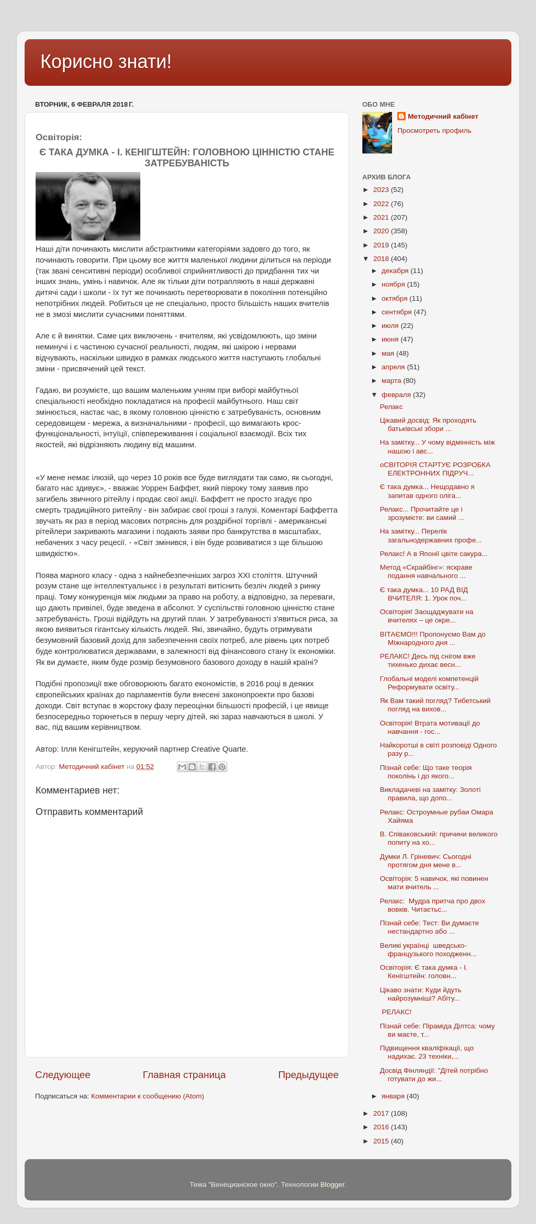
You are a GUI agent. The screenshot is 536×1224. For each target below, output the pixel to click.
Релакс (391, 407)
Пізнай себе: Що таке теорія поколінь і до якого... (426, 772)
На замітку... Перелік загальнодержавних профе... (431, 535)
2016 (382, 1127)
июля (391, 326)
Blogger (332, 1184)
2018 (382, 259)
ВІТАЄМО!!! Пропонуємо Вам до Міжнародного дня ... (433, 638)
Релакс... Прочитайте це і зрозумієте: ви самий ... (422, 513)
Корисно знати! (106, 61)
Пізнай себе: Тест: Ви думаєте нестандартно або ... (429, 927)
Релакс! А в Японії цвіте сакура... (434, 554)
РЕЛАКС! (396, 1012)
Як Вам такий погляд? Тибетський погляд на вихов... (435, 705)
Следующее (63, 1074)
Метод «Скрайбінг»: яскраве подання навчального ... (426, 571)
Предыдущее (308, 1074)
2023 (382, 190)
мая (389, 353)
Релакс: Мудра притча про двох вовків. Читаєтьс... (432, 905)
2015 (382, 1141)
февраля (397, 395)
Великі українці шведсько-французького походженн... (428, 950)
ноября (394, 284)
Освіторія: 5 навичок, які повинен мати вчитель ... (434, 883)
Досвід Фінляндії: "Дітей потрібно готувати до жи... (434, 1075)
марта (392, 380)
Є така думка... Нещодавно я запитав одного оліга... (427, 491)
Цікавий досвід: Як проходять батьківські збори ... (428, 424)
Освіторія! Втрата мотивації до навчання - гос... (430, 727)
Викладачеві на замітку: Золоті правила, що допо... (430, 794)
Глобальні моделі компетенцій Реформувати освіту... (429, 683)
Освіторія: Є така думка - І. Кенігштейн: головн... (424, 972)
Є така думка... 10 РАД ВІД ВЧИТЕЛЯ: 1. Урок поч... (424, 594)
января (394, 1096)
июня (391, 339)
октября (395, 298)
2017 (382, 1113)
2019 (382, 245)
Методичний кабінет (443, 116)
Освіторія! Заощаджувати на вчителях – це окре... (427, 616)
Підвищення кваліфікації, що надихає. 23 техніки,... (427, 1052)
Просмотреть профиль (434, 130)
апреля (394, 367)
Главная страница (184, 1074)
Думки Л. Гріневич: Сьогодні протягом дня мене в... (426, 861)
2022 (382, 204)
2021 (382, 217)
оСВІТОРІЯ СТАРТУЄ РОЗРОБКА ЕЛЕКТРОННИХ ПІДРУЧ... (435, 469)
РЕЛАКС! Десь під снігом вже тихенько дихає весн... (428, 660)
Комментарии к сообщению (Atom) (147, 1096)
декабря (396, 271)
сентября (398, 312)
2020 (382, 231)
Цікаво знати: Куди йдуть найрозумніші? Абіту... (421, 994)
